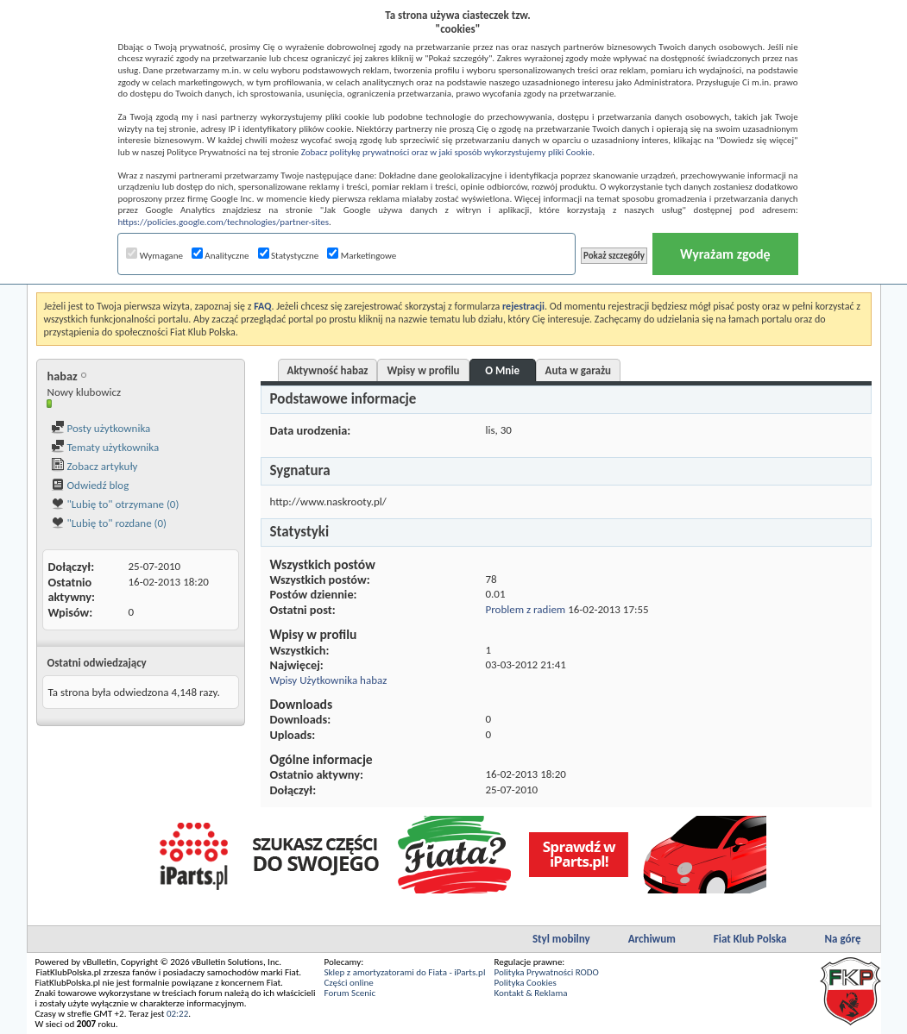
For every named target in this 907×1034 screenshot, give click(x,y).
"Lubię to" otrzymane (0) (115, 504)
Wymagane (154, 255)
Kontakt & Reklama (530, 993)
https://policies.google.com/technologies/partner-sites (223, 222)
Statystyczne (288, 255)
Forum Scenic (350, 993)
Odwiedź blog (90, 485)
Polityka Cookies (525, 982)
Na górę (843, 938)
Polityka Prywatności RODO (546, 972)
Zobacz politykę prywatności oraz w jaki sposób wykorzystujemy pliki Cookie (446, 152)
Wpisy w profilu (423, 370)
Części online (349, 982)
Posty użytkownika (101, 428)
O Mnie (502, 370)
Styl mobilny (561, 938)
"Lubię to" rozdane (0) (109, 523)
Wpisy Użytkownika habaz (328, 680)
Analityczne (220, 255)
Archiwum (652, 938)
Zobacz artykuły (94, 466)
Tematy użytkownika (105, 447)
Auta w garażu (578, 370)
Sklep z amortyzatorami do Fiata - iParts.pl (405, 972)
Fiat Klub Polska (750, 938)
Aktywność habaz (327, 370)
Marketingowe (361, 255)
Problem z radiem (526, 609)
